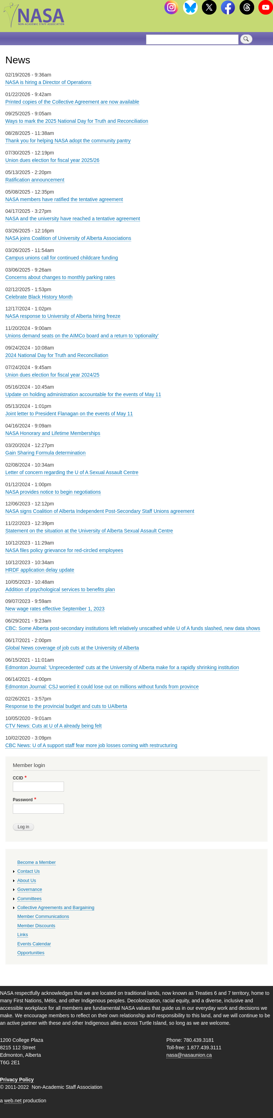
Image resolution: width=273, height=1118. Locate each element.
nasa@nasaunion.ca (189, 1055)
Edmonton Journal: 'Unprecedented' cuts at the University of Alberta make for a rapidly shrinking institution (122, 667)
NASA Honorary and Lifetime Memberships (52, 433)
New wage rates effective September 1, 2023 (55, 609)
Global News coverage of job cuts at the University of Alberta (72, 648)
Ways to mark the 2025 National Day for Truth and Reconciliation (76, 121)
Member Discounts (36, 925)
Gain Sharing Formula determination (45, 453)
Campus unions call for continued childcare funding (61, 258)
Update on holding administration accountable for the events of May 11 (83, 394)
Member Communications (43, 916)
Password (23, 799)
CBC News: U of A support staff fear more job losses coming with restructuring (91, 745)
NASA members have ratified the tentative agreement (64, 199)
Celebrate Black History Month (39, 297)
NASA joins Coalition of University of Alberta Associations (68, 238)
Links (22, 934)
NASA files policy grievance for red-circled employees (64, 550)
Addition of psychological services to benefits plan (60, 589)
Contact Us (28, 871)
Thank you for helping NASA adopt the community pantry (68, 140)
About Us (26, 880)
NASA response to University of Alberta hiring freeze (63, 316)
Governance (29, 889)
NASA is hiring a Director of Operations (48, 82)
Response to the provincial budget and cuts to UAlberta (66, 706)
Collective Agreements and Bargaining (56, 907)
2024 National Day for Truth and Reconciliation (56, 355)
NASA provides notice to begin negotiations (53, 492)
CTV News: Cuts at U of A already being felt (53, 726)
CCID (18, 778)
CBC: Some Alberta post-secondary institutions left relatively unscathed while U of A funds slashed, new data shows (132, 628)
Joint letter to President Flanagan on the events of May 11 (69, 413)
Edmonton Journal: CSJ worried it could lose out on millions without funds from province (102, 686)
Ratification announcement (34, 180)
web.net (13, 1100)
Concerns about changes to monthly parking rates (60, 277)
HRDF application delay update (39, 570)
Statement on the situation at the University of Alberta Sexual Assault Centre (89, 531)
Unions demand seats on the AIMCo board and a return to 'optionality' (82, 335)
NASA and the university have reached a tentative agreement (72, 218)
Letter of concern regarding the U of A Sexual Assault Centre (71, 472)
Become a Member (36, 862)
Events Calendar (34, 943)
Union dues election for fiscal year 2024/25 (52, 375)
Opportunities (30, 952)
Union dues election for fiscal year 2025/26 (52, 160)
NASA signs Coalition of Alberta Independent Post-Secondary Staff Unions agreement (99, 511)
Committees (29, 898)
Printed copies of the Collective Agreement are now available (72, 102)
